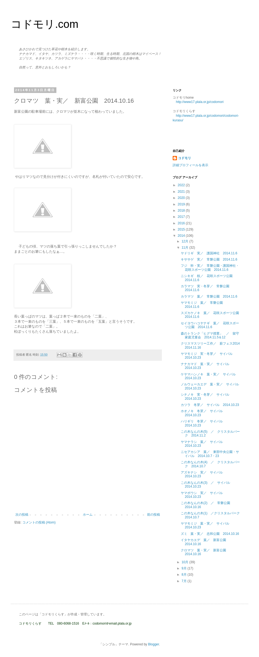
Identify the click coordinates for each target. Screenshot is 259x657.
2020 (182, 198)
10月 (185, 562)
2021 (182, 192)
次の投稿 (21, 514)
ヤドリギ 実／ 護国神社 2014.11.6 (209, 253)
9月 (185, 568)
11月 (185, 247)
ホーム (88, 514)
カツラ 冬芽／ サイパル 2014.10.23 (210, 405)
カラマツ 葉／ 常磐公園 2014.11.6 (209, 296)
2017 (182, 217)
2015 (182, 229)
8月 (185, 574)
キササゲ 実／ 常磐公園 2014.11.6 (209, 259)
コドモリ (184, 158)
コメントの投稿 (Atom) (39, 522)
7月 (185, 581)
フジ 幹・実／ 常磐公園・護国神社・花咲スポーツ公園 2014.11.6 (210, 267)
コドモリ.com (45, 24)
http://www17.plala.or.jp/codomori (200, 102)
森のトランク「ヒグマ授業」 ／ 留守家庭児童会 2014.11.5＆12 (210, 335)
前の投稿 (153, 514)
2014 (182, 236)
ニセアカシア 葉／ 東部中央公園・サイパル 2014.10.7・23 (210, 454)
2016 (182, 223)
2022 (182, 185)
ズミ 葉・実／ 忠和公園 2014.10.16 (210, 534)
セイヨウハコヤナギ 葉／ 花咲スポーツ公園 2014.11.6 (210, 325)
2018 (182, 210)
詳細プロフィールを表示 (190, 165)
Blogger (153, 644)
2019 (182, 204)
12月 (185, 241)
